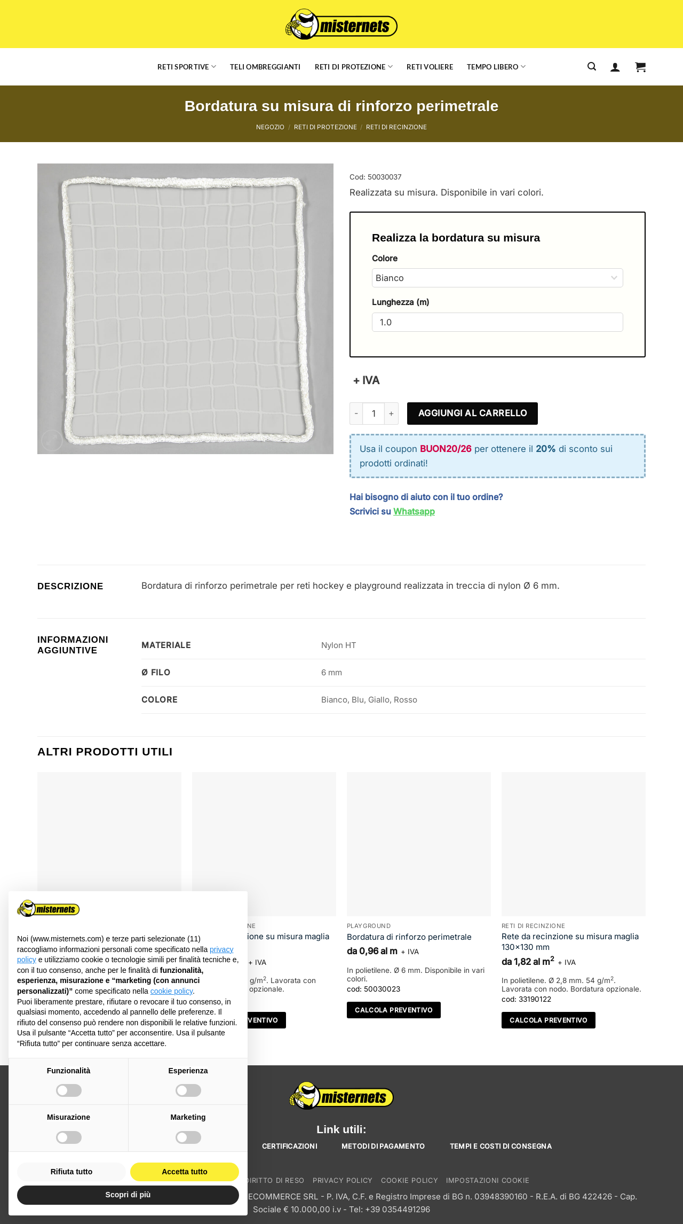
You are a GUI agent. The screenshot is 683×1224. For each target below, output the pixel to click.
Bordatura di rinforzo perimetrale (409, 937)
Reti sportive (186, 66)
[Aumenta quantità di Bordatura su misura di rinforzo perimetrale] (392, 413)
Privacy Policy (343, 1180)
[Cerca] (591, 66)
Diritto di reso (274, 1180)
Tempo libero (496, 66)
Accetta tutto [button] (185, 1171)
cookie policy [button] (171, 991)
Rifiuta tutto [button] (72, 1171)
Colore (385, 258)
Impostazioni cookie (487, 1180)
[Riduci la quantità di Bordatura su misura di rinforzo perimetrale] (356, 413)
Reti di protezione (354, 66)
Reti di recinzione (396, 127)
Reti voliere (430, 67)
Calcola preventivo (394, 1010)
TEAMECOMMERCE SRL (272, 1196)
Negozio (270, 127)
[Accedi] (615, 67)
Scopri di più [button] (128, 1194)
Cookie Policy (409, 1180)
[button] (640, 67)
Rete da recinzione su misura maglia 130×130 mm (260, 941)
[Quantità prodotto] (373, 413)
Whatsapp (414, 511)
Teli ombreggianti (265, 67)
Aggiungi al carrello (472, 413)
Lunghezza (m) (401, 302)
